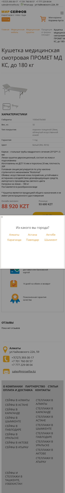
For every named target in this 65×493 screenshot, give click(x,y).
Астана (32, 234)
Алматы (14, 234)
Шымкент (50, 240)
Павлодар (32, 240)
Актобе (50, 234)
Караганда (14, 240)
